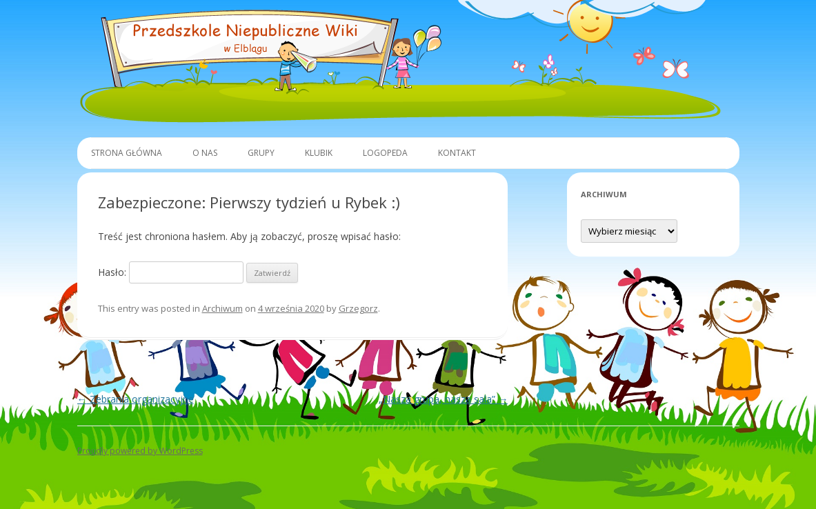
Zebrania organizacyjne (135, 399)
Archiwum (222, 308)
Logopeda (385, 153)
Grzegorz (358, 308)
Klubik (318, 153)
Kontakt (457, 153)
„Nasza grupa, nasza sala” (443, 399)
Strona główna (126, 153)
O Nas (204, 153)
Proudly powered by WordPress (140, 451)
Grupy (261, 153)
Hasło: (170, 272)
